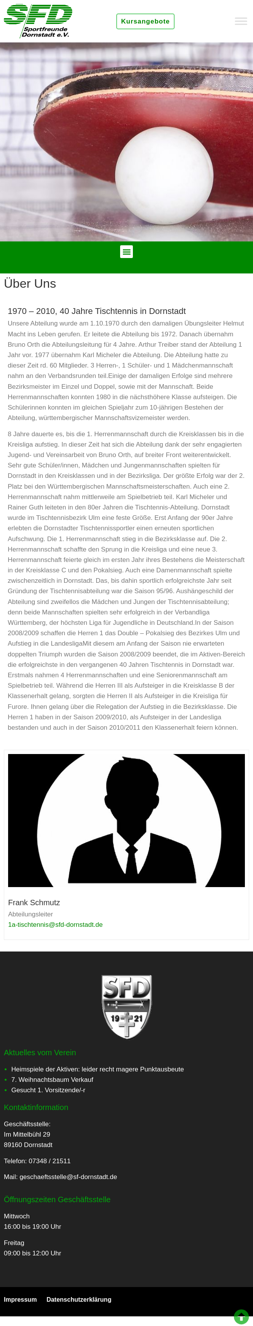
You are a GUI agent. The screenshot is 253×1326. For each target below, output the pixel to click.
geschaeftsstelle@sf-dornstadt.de (68, 1177)
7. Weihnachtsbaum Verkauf (52, 1079)
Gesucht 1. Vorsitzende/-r (48, 1090)
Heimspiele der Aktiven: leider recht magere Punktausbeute (97, 1069)
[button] (126, 251)
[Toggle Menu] (241, 21)
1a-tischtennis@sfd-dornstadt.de (55, 924)
